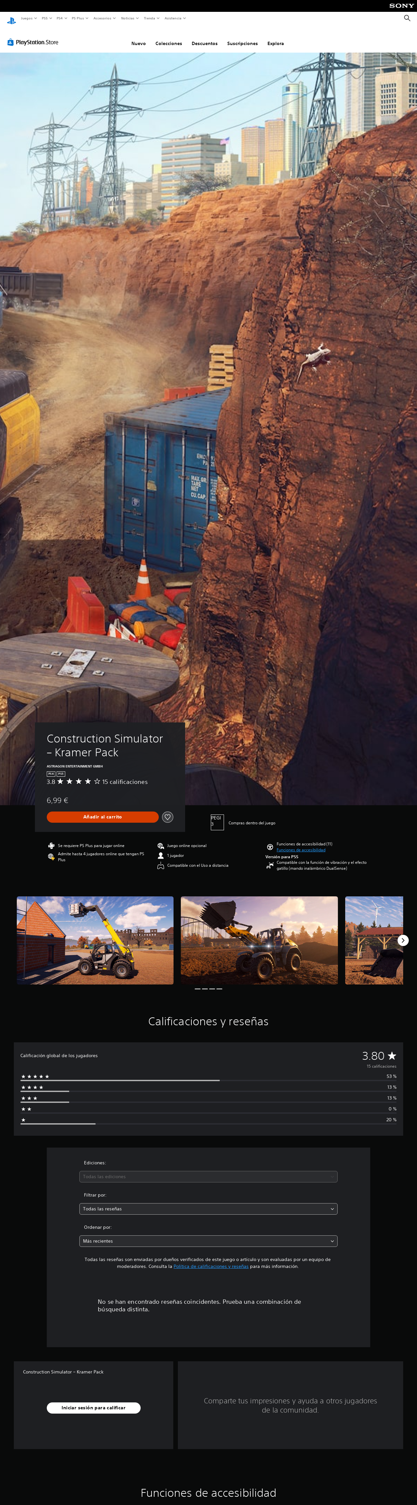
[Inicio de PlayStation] (11, 18)
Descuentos (205, 37)
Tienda (149, 18)
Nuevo (138, 37)
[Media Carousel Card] (95, 934)
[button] (301, 844)
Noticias (128, 18)
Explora (275, 37)
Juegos (26, 18)
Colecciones (168, 37)
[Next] (403, 934)
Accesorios (102, 18)
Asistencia (172, 18)
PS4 (60, 18)
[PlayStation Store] (34, 36)
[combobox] (208, 1170)
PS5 (45, 18)
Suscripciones (242, 37)
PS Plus (78, 18)
